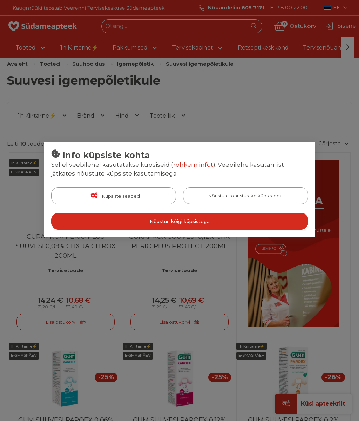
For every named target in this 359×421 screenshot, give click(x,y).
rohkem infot (193, 164)
